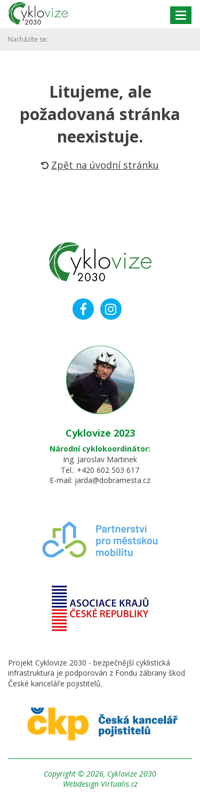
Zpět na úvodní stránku (100, 165)
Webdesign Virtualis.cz (100, 784)
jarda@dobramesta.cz (112, 480)
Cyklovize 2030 (131, 774)
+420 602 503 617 (108, 470)
